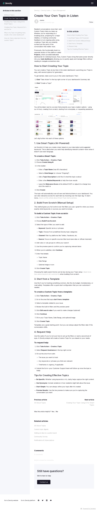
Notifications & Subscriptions (44, 440)
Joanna (42, 20)
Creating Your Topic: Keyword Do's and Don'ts (15, 28)
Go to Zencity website (11, 500)
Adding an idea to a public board (45, 433)
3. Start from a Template (74, 43)
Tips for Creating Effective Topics (77, 49)
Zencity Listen (45, 10)
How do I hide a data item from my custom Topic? (15, 39)
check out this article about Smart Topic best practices (58, 198)
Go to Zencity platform (28, 500)
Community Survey (40, 437)
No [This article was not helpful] (57, 411)
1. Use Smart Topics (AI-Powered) (78, 38)
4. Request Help (72, 46)
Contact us (44, 482)
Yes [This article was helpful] (52, 411)
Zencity (36, 10)
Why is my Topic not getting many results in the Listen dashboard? (14, 34)
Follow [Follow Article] (91, 22)
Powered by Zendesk (89, 508)
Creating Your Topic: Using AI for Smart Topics (14, 23)
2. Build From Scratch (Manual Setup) (78, 41)
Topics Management (58, 10)
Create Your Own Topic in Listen (14, 18)
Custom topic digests (41, 429)
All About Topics (40, 403)
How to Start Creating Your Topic (77, 35)
